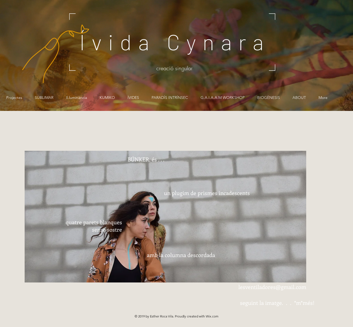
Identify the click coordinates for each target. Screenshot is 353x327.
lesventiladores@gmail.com (272, 286)
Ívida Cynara (174, 41)
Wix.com (212, 316)
